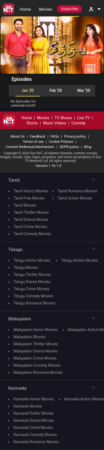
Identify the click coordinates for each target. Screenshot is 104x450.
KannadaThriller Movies (33, 413)
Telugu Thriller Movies (32, 274)
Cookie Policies (61, 141)
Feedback (37, 136)
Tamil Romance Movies (77, 191)
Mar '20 (83, 90)
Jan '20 (27, 90)
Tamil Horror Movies (30, 191)
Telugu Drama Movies (31, 282)
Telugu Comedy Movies (33, 296)
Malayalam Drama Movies (35, 351)
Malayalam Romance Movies (38, 372)
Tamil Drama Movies (30, 219)
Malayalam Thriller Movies (35, 344)
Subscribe (69, 9)
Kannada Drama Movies (33, 420)
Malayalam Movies (29, 337)
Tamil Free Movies (28, 198)
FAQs (54, 136)
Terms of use (33, 141)
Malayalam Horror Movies (35, 329)
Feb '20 (56, 90)
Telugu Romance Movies (34, 303)
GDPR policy (69, 147)
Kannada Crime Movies (33, 427)
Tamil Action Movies (75, 198)
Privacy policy (75, 136)
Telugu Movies (25, 267)
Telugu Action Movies (79, 260)
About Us (17, 136)
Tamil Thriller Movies (31, 212)
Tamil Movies (24, 205)
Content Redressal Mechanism (29, 147)
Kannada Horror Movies (33, 399)
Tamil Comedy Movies (32, 234)
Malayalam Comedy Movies (36, 365)
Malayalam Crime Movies (35, 358)
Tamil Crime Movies (30, 226)
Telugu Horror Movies (31, 260)
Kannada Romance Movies (36, 442)
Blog (87, 147)
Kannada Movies (27, 406)
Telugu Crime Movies (31, 289)
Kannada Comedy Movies (35, 434)
